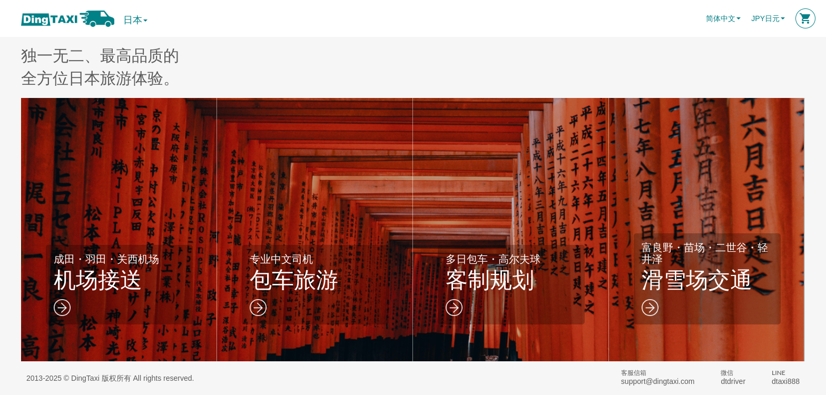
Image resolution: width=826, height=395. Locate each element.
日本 (135, 20)
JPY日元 (765, 18)
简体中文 (720, 18)
